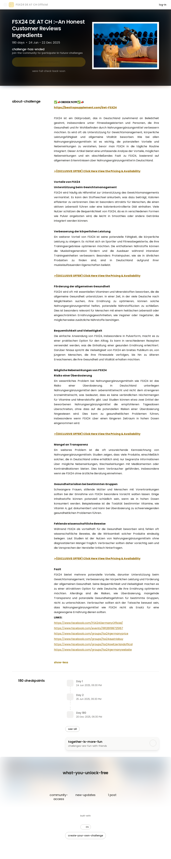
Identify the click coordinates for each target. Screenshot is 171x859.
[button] (85, 827)
